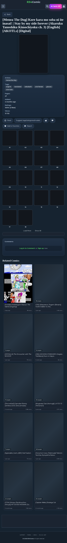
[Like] (46, 120)
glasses (49, 86)
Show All (39, 231)
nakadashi (28, 86)
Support (22, 535)
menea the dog (11, 80)
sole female (39, 86)
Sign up (41, 248)
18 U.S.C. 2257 (42, 535)
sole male (9, 89)
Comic (33, 2)
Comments (9, 241)
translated (17, 86)
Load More (28, 231)
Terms (29, 535)
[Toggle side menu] (3, 6)
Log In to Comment (27, 248)
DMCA (35, 535)
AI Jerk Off (55, 6)
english (8, 86)
